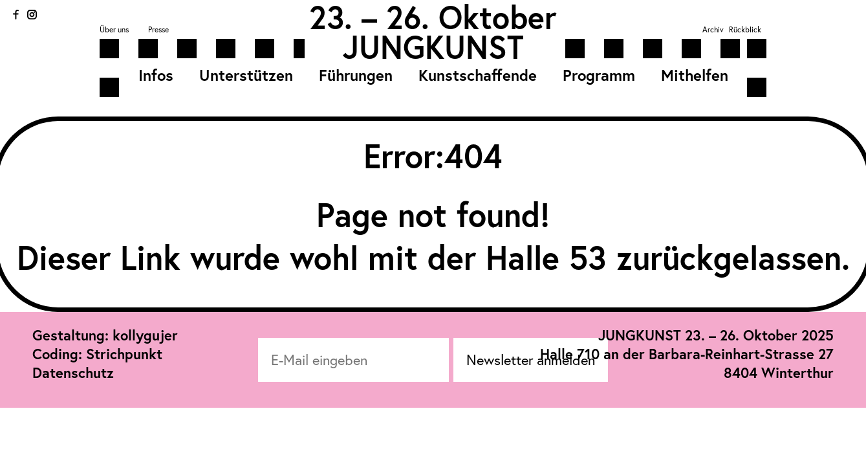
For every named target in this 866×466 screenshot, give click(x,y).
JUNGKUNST (433, 46)
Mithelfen (694, 75)
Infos (155, 75)
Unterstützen (246, 75)
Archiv (713, 29)
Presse (158, 29)
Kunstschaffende (477, 75)
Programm (599, 75)
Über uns (114, 29)
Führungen (356, 75)
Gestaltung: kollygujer (105, 335)
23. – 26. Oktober (433, 17)
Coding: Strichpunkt (97, 353)
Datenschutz (73, 372)
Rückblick (745, 29)
